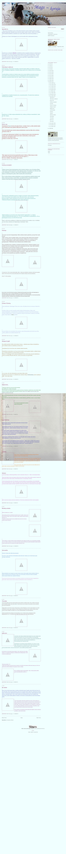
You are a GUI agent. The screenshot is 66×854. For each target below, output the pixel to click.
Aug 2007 (52, 89)
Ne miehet (4, 687)
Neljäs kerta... (5, 384)
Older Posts (38, 717)
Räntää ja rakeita (6, 508)
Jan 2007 (52, 126)
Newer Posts (4, 717)
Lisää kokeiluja (5, 420)
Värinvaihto (5, 550)
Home (21, 717)
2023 (50, 64)
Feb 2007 (52, 124)
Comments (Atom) (10, 720)
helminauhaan (31, 374)
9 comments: (15, 627)
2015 (50, 68)
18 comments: (16, 379)
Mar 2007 (52, 123)
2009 (50, 78)
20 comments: (16, 61)
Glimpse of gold (6, 341)
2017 (50, 67)
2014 (50, 70)
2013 (50, 72)
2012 (50, 73)
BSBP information (51, 35)
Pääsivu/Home (50, 32)
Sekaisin (4, 473)
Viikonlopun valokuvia (7, 67)
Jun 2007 (52, 92)
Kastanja (4, 230)
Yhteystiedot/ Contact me (52, 34)
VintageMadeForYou (39, 728)
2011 (50, 75)
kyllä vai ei (4, 633)
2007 (50, 81)
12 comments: (16, 297)
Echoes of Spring (6, 303)
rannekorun (17, 426)
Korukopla (50, 145)
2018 (50, 65)
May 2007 (52, 94)
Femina (9, 126)
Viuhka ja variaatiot (7, 165)
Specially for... (5, 29)
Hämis (49, 151)
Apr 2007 (52, 95)
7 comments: (15, 159)
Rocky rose (4, 124)
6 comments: (15, 414)
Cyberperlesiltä (36, 701)
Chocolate (4, 601)
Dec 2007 (52, 83)
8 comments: (15, 595)
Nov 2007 (52, 84)
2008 (50, 80)
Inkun (12, 314)
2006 (50, 128)
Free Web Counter (33, 732)
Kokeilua (4, 451)
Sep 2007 (52, 87)
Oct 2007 (52, 86)
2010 (50, 76)
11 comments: (16, 713)
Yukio (49, 152)
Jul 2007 (52, 91)
